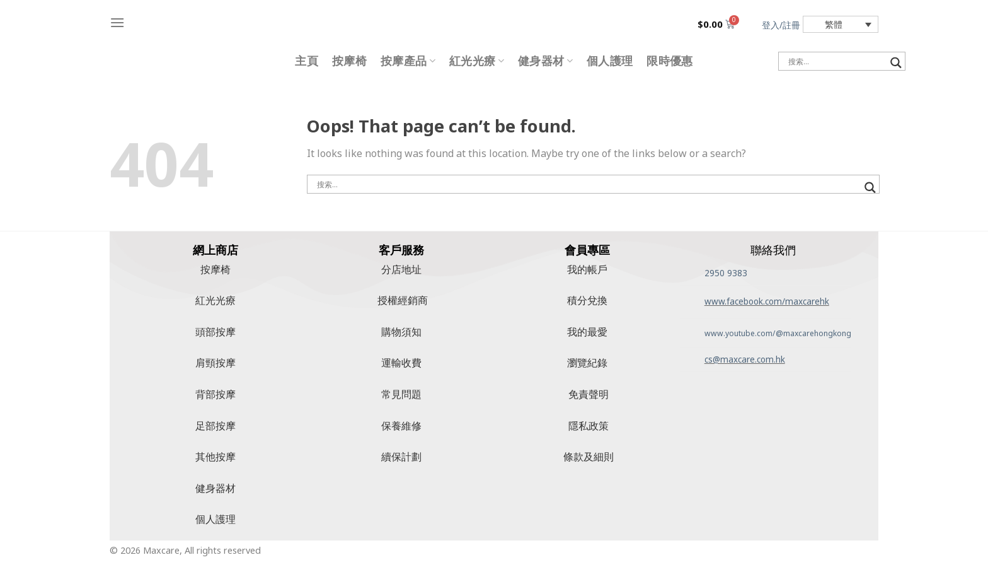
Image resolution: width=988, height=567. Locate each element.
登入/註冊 (781, 25)
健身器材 (545, 61)
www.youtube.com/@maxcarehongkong (777, 333)
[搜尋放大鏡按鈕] (896, 62)
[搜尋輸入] (836, 61)
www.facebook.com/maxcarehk (766, 301)
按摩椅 (349, 61)
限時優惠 (669, 61)
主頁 (306, 61)
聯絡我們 (773, 249)
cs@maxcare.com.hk (744, 359)
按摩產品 (408, 61)
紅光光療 (476, 61)
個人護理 (610, 61)
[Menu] (117, 22)
